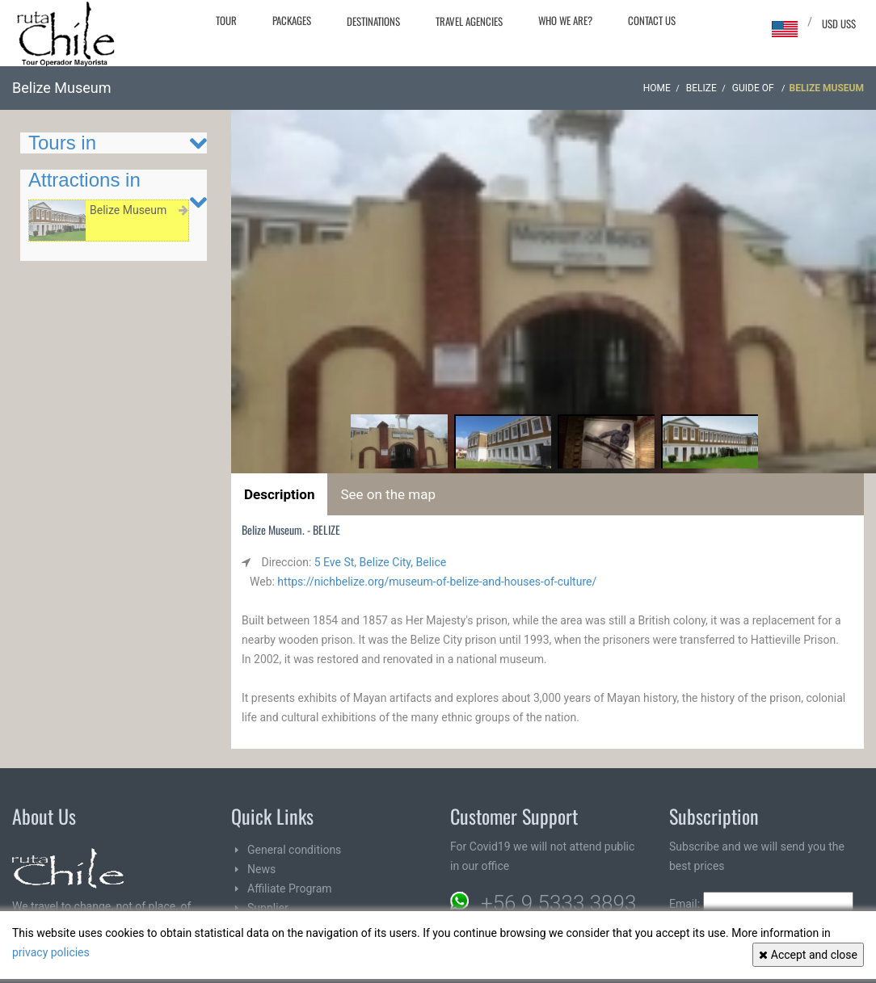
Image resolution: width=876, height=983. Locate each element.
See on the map (388, 494)
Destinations (373, 21)
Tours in (62, 142)
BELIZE (701, 88)
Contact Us (652, 20)
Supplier (267, 907)
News (261, 869)
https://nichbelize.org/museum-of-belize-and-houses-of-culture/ (436, 581)
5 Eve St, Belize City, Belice (380, 562)
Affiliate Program (289, 888)
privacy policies (51, 952)
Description (279, 494)
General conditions (294, 849)
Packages (291, 20)
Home (657, 88)
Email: (761, 904)
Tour (226, 20)
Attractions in (84, 180)
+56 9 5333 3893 (558, 903)
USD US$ (839, 23)
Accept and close (808, 954)
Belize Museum (128, 210)
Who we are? (565, 20)
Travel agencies (469, 21)
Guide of (754, 88)
